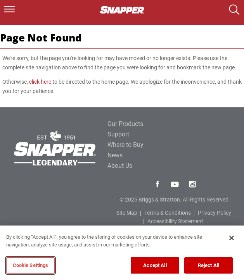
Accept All (154, 265)
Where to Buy (125, 144)
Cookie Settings (30, 265)
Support (118, 134)
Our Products (125, 123)
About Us (119, 165)
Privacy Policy (214, 213)
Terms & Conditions (167, 213)
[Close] (231, 237)
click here (40, 82)
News (115, 155)
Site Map (126, 213)
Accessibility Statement (175, 221)
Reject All (208, 265)
